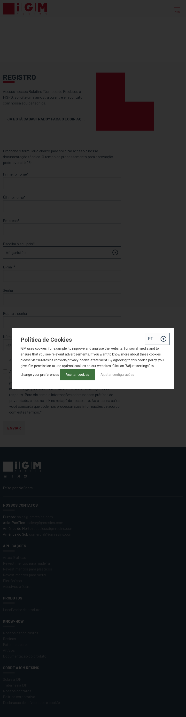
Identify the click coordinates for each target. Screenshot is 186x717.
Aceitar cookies (77, 375)
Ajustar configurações (117, 375)
